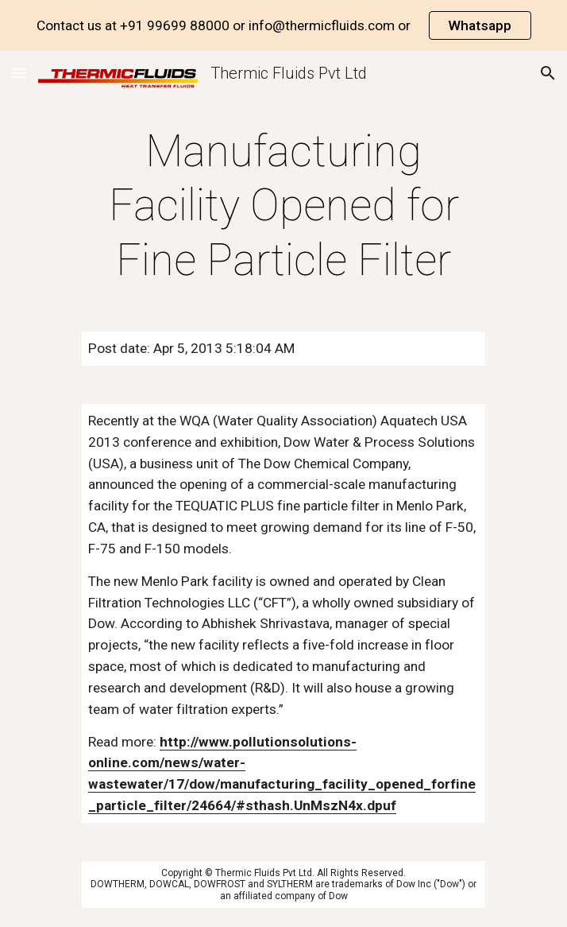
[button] (19, 73)
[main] (283, 205)
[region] (283, 25)
